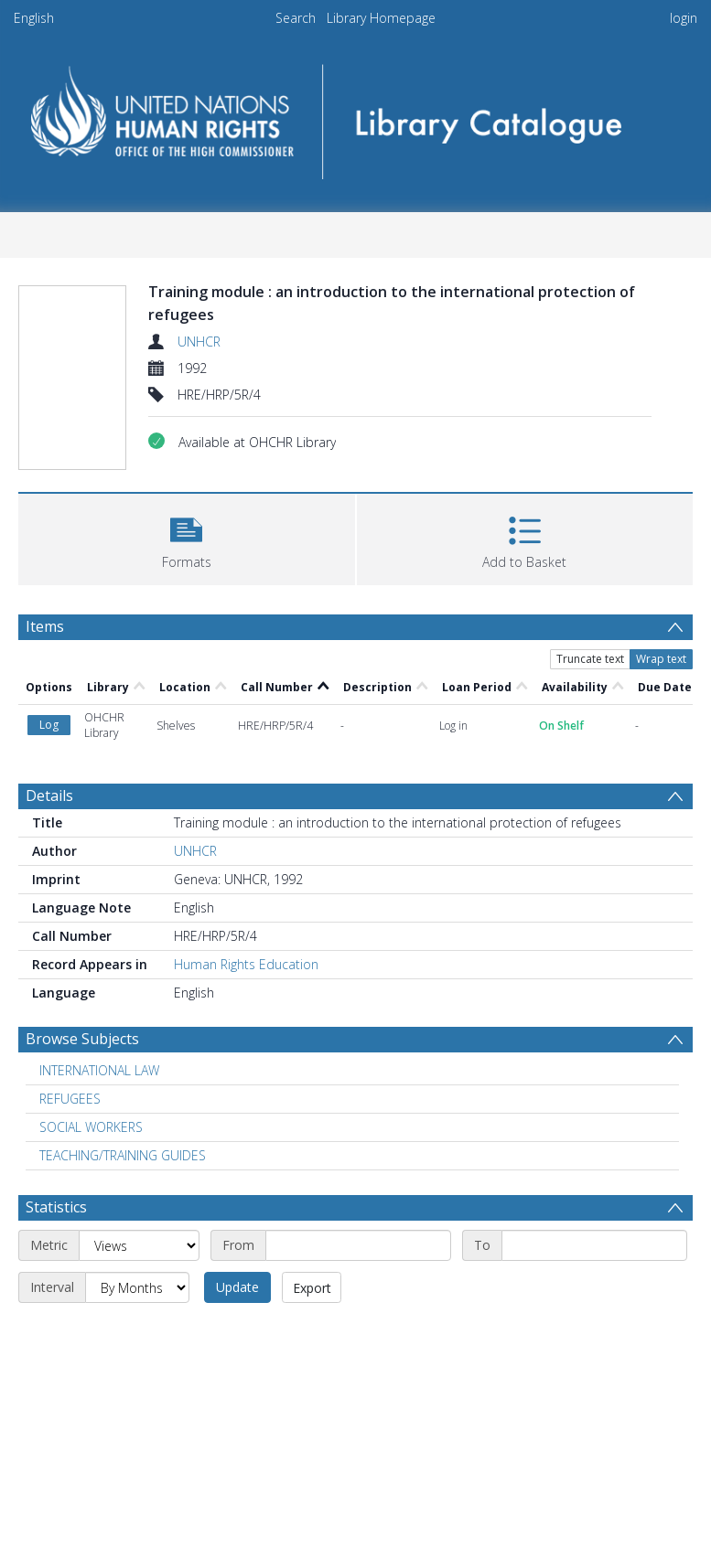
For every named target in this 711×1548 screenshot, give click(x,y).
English (34, 18)
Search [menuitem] (295, 18)
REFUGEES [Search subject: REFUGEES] (70, 1098)
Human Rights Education (246, 964)
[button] (186, 537)
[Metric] (139, 1245)
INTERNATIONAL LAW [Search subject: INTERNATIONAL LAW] (99, 1070)
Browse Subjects (82, 1039)
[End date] (594, 1245)
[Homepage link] (356, 115)
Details (49, 795)
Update (237, 1287)
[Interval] (137, 1287)
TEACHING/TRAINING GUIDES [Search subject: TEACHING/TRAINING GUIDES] (122, 1155)
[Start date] (358, 1245)
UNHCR (199, 341)
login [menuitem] (683, 18)
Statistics (56, 1207)
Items (45, 626)
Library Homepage (381, 18)
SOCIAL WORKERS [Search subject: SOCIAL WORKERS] (91, 1127)
